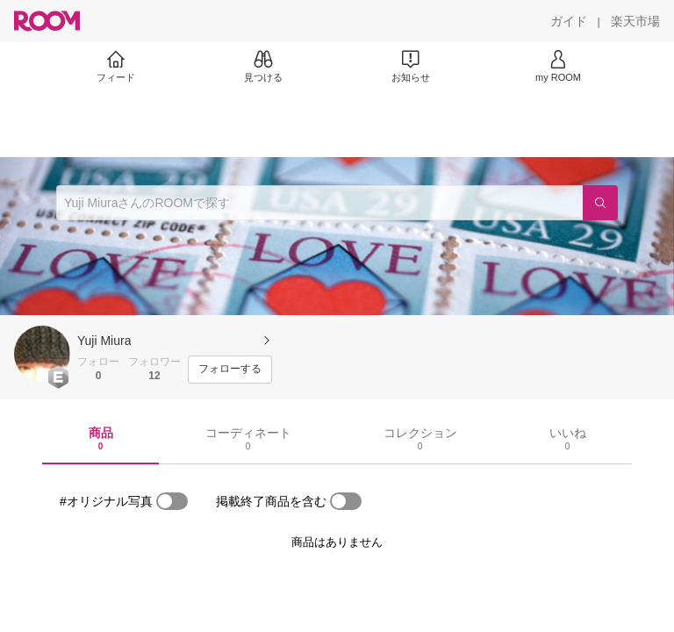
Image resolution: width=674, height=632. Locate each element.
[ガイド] (568, 21)
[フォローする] (230, 370)
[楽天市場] (635, 21)
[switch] (172, 501)
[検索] (600, 202)
